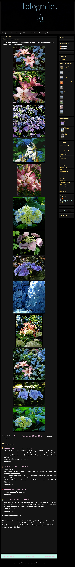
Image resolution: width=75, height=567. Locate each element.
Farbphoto (63, 121)
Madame (7, 490)
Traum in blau (67, 122)
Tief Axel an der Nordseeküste (67, 72)
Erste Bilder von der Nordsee (68, 111)
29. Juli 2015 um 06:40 (19, 500)
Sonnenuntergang (64, 186)
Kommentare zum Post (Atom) (33, 563)
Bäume (61, 147)
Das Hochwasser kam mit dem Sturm (68, 106)
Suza (64, 198)
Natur (61, 169)
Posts (62, 46)
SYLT (61, 189)
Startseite (29, 556)
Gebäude (62, 160)
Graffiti (65, 134)
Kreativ (61, 165)
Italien (61, 163)
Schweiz (61, 184)
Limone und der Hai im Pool (68, 101)
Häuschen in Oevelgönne (66, 67)
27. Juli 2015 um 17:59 (22, 448)
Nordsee (61, 173)
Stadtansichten (63, 187)
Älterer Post (50, 556)
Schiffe (61, 180)
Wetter (61, 191)
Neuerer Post (8, 556)
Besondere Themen (64, 150)
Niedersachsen (63, 171)
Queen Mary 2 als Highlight (68, 77)
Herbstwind (66, 128)
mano (6, 500)
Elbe (61, 156)
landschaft (62, 167)
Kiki (5, 467)
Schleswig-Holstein (64, 182)
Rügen (61, 178)
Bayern (61, 148)
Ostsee (61, 176)
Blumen (11, 439)
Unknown (7, 448)
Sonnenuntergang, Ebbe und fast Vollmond (68, 82)
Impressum (62, 59)
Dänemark (62, 154)
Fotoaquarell (63, 127)
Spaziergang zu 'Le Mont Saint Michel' (68, 91)
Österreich (62, 174)
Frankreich (62, 158)
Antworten (8, 462)
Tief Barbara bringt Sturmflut (68, 87)
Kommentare (63, 48)
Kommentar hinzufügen (11, 515)
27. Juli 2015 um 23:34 (17, 467)
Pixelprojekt (63, 133)
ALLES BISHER (63, 145)
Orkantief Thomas (68, 95)
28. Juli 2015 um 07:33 (22, 490)
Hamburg (62, 161)
